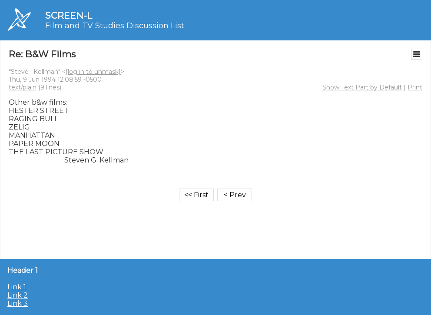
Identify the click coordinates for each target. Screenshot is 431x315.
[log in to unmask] (93, 72)
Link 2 (17, 295)
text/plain (22, 87)
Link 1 (16, 287)
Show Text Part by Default (362, 87)
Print (415, 87)
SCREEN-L (68, 15)
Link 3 (17, 303)
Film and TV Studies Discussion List (114, 25)
